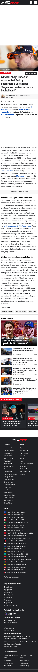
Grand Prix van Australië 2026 (14, 512)
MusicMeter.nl (24, 660)
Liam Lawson (8, 490)
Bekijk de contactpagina (10, 646)
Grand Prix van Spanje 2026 (14, 551)
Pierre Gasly (7, 461)
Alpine (22, 448)
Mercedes (20, 176)
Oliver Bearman (9, 479)
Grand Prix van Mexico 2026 (14, 562)
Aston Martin (24, 450)
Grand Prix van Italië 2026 (13, 549)
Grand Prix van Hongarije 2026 (15, 543)
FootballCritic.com (26, 655)
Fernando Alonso (9, 484)
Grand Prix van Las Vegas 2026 (15, 567)
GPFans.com (24, 658)
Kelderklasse (24, 663)
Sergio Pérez (8, 503)
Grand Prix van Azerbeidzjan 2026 (16, 554)
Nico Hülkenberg (9, 498)
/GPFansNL (8, 595)
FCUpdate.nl (8, 658)
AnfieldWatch (8, 666)
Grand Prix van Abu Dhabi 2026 (15, 572)
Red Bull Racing (21, 311)
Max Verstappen (5, 73)
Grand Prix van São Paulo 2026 (15, 564)
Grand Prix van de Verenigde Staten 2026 (18, 559)
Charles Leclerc (8, 450)
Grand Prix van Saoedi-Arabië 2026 (16, 522)
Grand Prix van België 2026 (14, 541)
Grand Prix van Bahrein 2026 (14, 520)
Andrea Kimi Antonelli (10, 474)
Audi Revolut (24, 453)
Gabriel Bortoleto (9, 495)
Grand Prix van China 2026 (13, 514)
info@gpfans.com (9, 628)
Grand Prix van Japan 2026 (14, 517)
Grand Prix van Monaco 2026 (14, 530)
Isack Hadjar (8, 463)
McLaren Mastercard (26, 463)
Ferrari (22, 458)
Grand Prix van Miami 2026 (14, 525)
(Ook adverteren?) (14, 577)
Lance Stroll (7, 487)
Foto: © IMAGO (5, 69)
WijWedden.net (8, 663)
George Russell (8, 477)
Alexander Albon (9, 469)
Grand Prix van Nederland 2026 (15, 546)
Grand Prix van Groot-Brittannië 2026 (17, 538)
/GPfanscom (9, 587)
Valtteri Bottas (8, 500)
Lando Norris (8, 453)
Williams (22, 474)
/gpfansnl (8, 600)
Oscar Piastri (8, 456)
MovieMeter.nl (8, 660)
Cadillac (22, 456)
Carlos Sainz (8, 471)
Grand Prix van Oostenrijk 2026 (15, 535)
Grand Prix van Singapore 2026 (15, 556)
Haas (21, 461)
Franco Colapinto (9, 458)
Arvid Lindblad (8, 492)
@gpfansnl (8, 592)
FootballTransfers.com (11, 655)
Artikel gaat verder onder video (19, 191)
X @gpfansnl (8, 590)
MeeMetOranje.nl (25, 666)
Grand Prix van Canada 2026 (14, 528)
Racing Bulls (24, 469)
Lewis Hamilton (7, 171)
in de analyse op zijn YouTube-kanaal (18, 226)
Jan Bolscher (10, 95)
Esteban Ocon (8, 482)
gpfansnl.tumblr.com (11, 605)
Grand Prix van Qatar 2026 (13, 570)
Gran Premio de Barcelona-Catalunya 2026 (18, 533)
